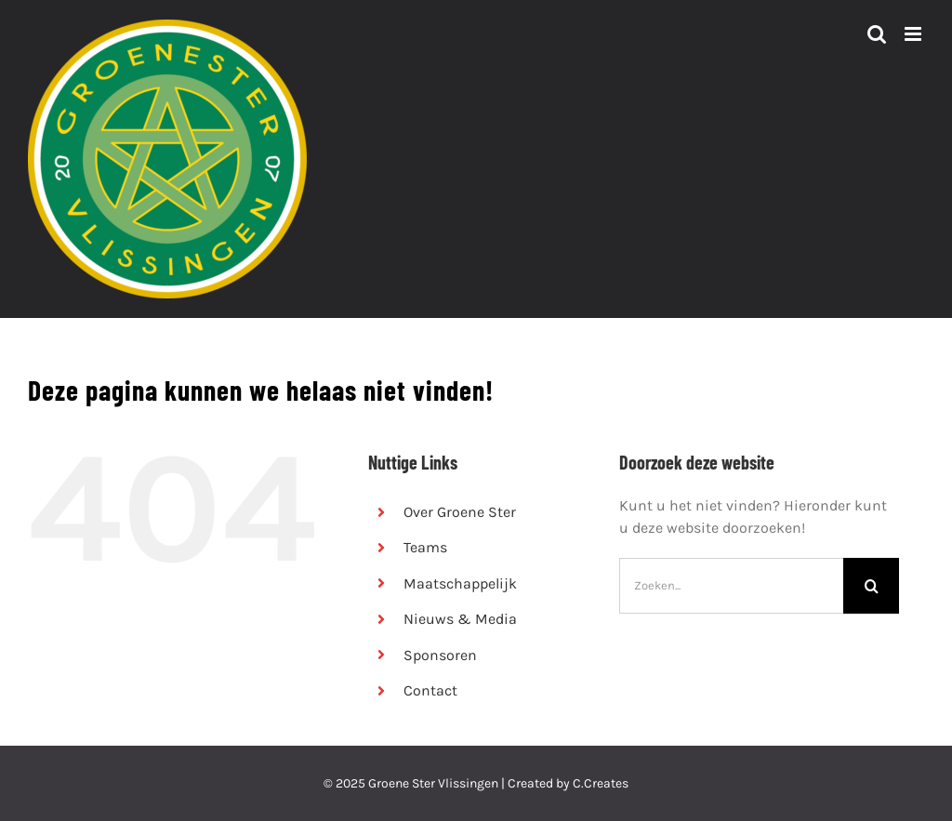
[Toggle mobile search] (876, 34)
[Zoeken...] (731, 586)
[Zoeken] (871, 586)
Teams (425, 547)
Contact (430, 690)
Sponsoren (440, 655)
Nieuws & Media (460, 619)
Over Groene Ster (459, 512)
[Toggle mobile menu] (914, 34)
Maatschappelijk (460, 583)
